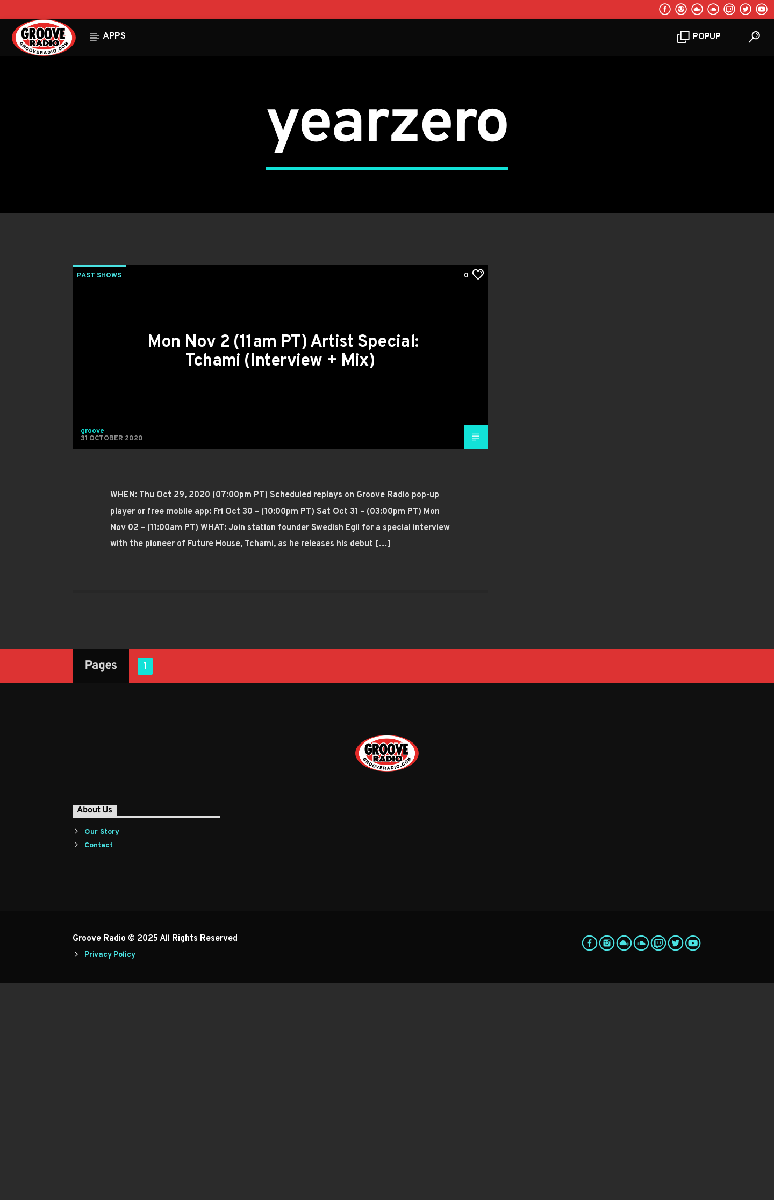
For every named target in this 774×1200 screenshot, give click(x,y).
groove (92, 648)
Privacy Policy (109, 1172)
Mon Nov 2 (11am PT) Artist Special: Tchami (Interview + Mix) (282, 569)
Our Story (101, 1049)
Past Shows (99, 493)
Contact (98, 1062)
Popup (699, 37)
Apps (114, 36)
